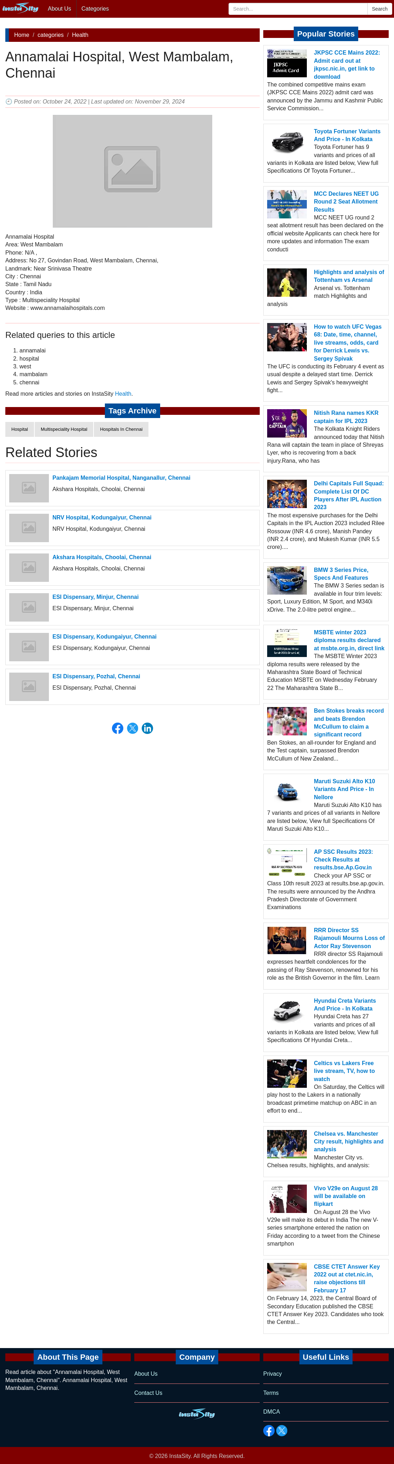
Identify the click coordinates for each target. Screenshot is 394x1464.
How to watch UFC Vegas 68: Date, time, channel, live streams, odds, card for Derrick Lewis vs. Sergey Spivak (348, 343)
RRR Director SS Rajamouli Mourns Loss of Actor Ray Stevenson (349, 938)
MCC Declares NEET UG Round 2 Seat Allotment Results (346, 202)
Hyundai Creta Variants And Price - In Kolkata (345, 1005)
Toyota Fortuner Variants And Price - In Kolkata (347, 135)
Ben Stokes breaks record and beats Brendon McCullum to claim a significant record (349, 722)
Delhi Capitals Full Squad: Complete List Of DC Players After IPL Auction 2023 (349, 495)
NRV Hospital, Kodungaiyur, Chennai (102, 517)
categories (51, 35)
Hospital (19, 429)
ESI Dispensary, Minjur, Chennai (95, 597)
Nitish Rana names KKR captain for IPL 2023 (346, 417)
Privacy (272, 1374)
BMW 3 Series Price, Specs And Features (341, 574)
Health (80, 35)
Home (21, 35)
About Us (59, 9)
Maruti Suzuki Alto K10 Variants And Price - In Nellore (344, 789)
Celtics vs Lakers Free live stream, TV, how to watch (344, 1071)
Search (380, 9)
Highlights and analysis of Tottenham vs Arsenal (349, 276)
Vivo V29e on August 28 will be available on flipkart (346, 1196)
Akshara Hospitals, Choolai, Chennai (101, 557)
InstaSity (180, 1456)
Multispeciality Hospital (64, 429)
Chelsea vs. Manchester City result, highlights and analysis (348, 1142)
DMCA (271, 1412)
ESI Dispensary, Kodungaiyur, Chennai (104, 637)
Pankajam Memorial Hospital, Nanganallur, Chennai (121, 478)
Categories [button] (95, 9)
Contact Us (148, 1393)
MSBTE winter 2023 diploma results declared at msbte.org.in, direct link (349, 640)
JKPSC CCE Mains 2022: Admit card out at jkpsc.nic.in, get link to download (347, 64)
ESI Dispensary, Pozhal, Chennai (96, 676)
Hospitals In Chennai (121, 429)
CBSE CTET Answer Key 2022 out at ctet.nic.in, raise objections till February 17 (347, 1278)
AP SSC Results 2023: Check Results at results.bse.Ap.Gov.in (343, 860)
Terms (271, 1393)
